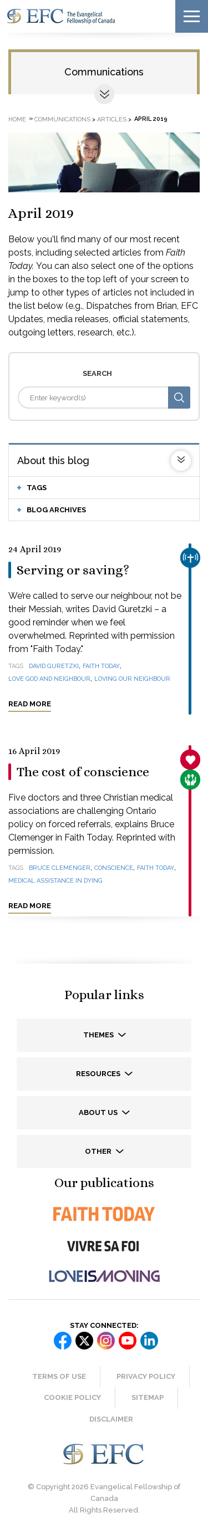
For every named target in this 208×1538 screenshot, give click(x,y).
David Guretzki (54, 666)
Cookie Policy (72, 1397)
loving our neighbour (132, 679)
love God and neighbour (49, 679)
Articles (111, 119)
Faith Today (101, 666)
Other (99, 1151)
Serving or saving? (73, 570)
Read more (29, 704)
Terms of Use (59, 1376)
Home (17, 119)
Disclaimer (111, 1419)
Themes (99, 1035)
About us (99, 1112)
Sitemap (147, 1397)
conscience (113, 868)
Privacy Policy (145, 1376)
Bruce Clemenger (59, 868)
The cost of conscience (83, 772)
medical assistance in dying (55, 880)
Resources (99, 1074)
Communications (104, 72)
